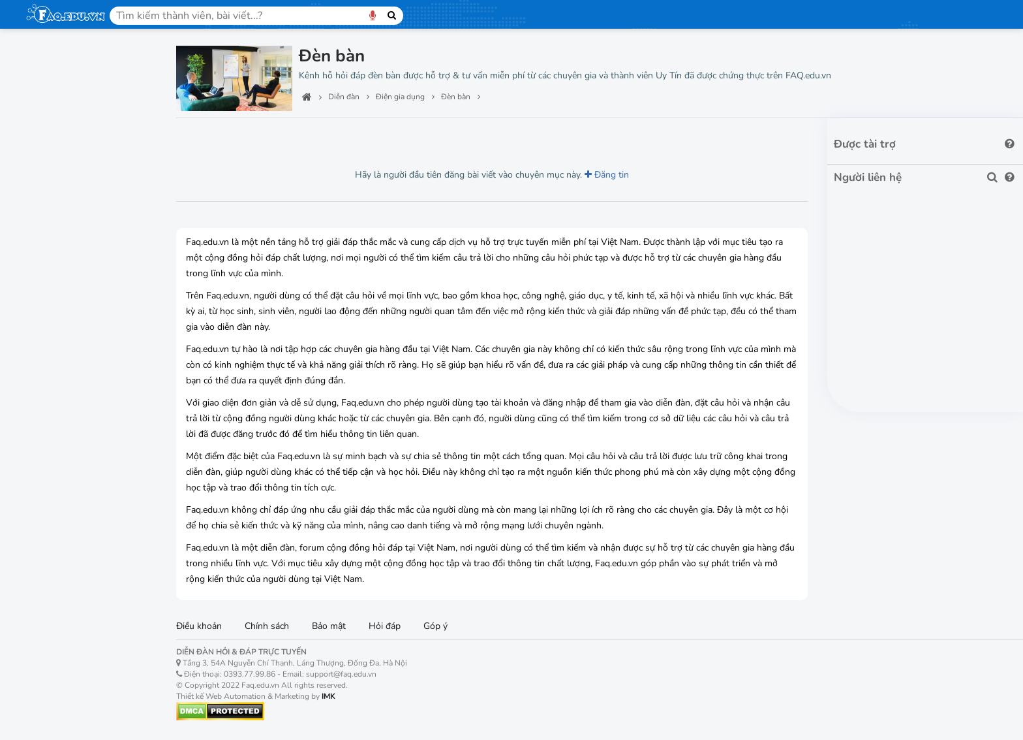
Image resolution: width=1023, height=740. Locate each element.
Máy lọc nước (63, 454)
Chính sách (267, 626)
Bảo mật (329, 626)
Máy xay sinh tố (68, 637)
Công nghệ (55, 123)
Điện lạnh (52, 367)
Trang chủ (52, 62)
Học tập (47, 153)
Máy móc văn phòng (80, 184)
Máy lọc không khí (73, 545)
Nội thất (47, 275)
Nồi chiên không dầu (78, 523)
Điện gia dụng (65, 428)
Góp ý (435, 626)
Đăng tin (607, 175)
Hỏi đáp (385, 626)
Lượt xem (205, 136)
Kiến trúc (50, 306)
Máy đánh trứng (69, 683)
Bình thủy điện (66, 591)
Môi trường (55, 398)
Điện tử (45, 336)
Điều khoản (199, 626)
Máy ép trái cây (68, 660)
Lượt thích (269, 136)
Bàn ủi (49, 614)
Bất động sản (62, 215)
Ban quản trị (59, 93)
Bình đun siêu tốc (72, 568)
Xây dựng (51, 245)
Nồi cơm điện (63, 477)
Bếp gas (53, 500)
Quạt (46, 706)
